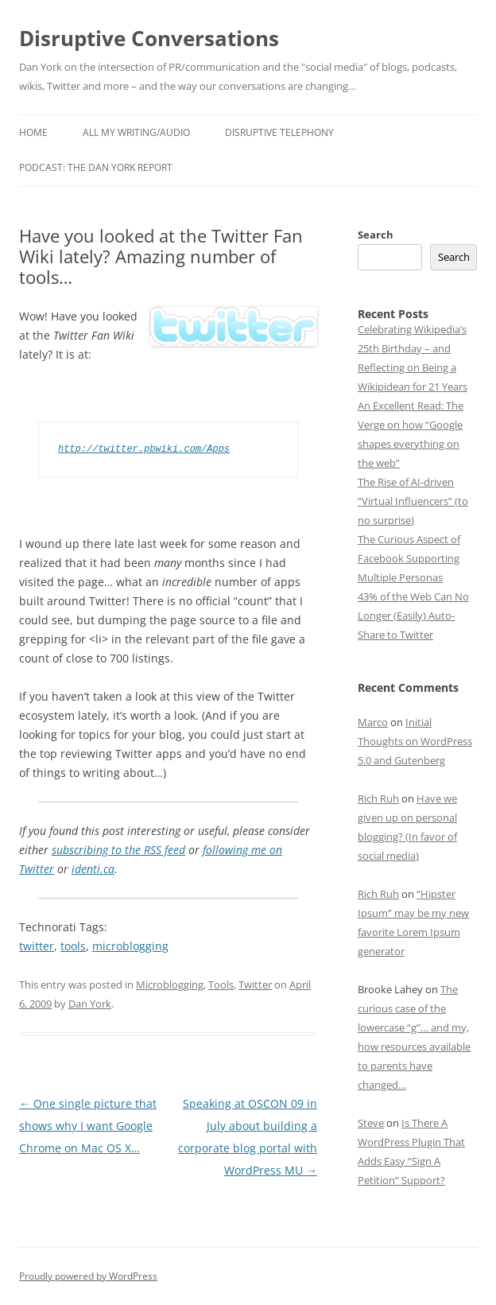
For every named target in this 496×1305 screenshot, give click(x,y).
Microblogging (169, 984)
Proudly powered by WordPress (88, 1276)
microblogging (130, 946)
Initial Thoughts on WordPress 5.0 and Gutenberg (415, 741)
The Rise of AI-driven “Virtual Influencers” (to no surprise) (413, 501)
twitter (36, 946)
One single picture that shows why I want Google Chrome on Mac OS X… (88, 1125)
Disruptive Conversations (149, 38)
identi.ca (93, 868)
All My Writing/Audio (136, 132)
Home (33, 132)
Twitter (255, 984)
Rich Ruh (378, 798)
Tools (221, 984)
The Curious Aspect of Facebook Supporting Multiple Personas (409, 558)
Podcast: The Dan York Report (95, 167)
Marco (373, 722)
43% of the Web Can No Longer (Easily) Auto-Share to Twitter (413, 615)
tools (73, 946)
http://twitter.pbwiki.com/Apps (144, 449)
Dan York (89, 1003)
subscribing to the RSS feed (118, 849)
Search (375, 234)
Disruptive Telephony (279, 132)
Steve (371, 1123)
